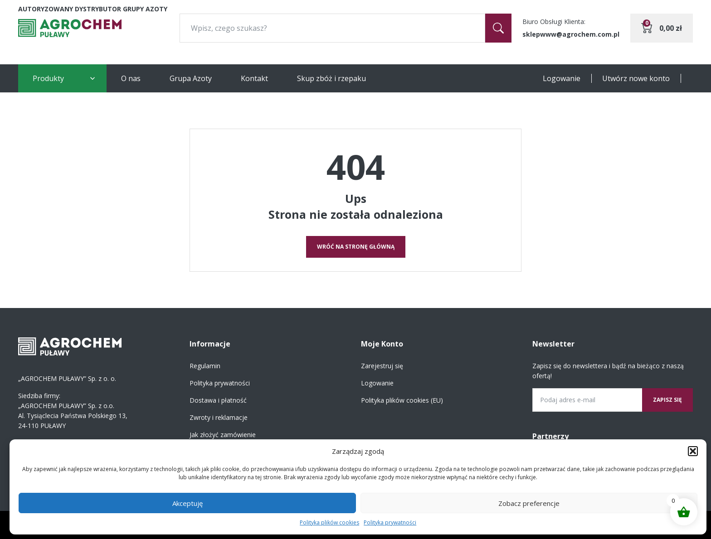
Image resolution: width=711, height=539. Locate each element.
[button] (692, 451)
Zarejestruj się (382, 365)
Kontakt (254, 78)
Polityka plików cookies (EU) (402, 400)
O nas (131, 78)
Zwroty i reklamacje (219, 417)
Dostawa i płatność (218, 400)
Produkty (48, 78)
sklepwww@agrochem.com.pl (570, 34)
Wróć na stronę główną (355, 246)
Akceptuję (187, 503)
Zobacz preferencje (529, 503)
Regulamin (205, 365)
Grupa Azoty (191, 78)
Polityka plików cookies (329, 522)
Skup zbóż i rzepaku (331, 78)
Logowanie (561, 78)
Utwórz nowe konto (636, 78)
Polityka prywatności (390, 522)
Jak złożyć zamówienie (223, 434)
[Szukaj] (498, 28)
